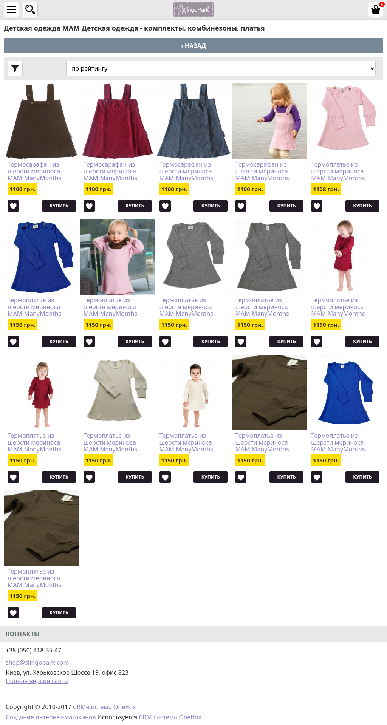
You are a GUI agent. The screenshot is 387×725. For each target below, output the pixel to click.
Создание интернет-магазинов (51, 717)
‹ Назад (193, 46)
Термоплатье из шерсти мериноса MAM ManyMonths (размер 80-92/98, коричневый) (262, 442)
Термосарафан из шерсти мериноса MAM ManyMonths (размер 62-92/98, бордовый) (110, 171)
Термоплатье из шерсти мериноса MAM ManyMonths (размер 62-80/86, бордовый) (34, 442)
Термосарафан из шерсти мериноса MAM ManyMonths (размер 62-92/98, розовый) (262, 171)
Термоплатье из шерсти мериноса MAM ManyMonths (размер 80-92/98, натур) (186, 442)
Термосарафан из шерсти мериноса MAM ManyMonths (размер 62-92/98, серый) (186, 171)
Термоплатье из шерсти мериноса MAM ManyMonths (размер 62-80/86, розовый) (338, 171)
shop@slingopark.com (37, 662)
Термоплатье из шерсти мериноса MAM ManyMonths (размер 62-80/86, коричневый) (34, 578)
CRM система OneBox (170, 717)
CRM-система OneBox (104, 707)
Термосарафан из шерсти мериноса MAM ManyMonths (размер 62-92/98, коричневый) (34, 171)
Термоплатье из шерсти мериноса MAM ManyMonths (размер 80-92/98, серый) (262, 307)
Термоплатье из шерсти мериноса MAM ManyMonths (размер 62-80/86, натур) (110, 442)
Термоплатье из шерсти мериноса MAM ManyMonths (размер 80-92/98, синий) (338, 442)
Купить (59, 206)
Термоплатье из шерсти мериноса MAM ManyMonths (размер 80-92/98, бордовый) (338, 307)
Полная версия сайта (37, 681)
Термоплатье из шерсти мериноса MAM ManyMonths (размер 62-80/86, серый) (186, 307)
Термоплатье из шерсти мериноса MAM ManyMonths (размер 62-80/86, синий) (34, 307)
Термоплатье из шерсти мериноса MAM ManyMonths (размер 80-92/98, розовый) (110, 307)
